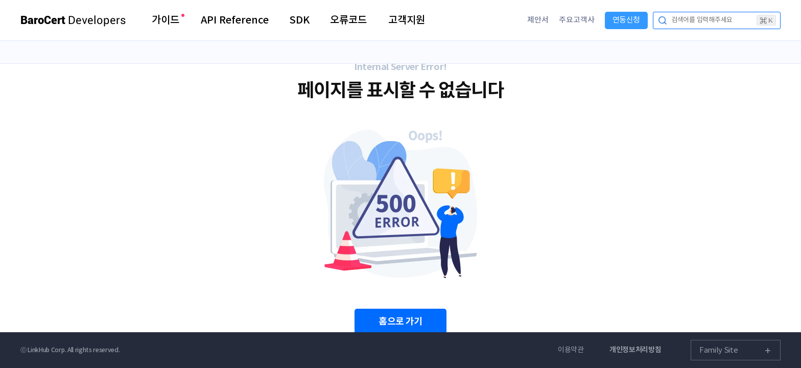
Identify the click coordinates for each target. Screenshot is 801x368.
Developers (73, 20)
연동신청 (626, 20)
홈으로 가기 (400, 321)
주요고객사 (577, 20)
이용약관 (571, 350)
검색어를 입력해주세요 (723, 20)
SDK (299, 20)
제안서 (538, 20)
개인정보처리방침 (635, 350)
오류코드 (348, 20)
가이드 (165, 20)
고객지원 (406, 20)
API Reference (235, 20)
